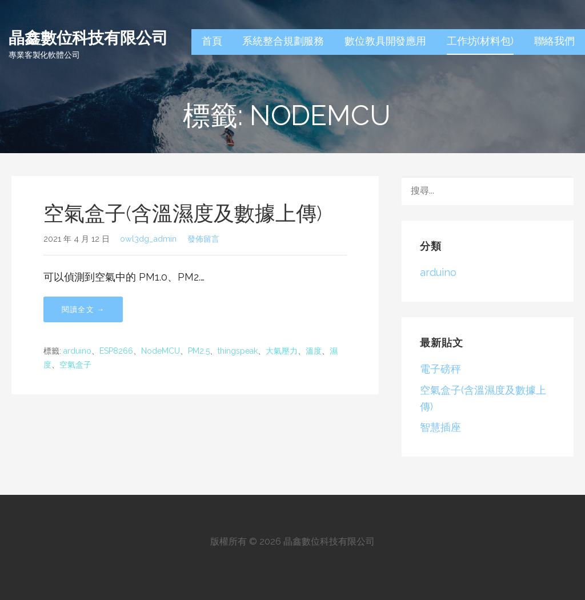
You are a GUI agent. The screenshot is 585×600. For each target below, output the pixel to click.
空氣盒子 (75, 364)
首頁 (212, 41)
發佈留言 (203, 238)
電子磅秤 (440, 369)
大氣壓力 (282, 350)
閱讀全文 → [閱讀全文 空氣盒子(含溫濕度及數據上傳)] (83, 309)
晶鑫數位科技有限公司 (88, 36)
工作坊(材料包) (480, 41)
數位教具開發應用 (385, 41)
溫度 (314, 350)
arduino (77, 350)
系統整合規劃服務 (283, 41)
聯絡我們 (554, 41)
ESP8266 (116, 350)
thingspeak (238, 350)
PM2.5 (199, 350)
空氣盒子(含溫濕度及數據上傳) (182, 213)
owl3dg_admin (148, 238)
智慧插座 (440, 427)
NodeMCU (160, 350)
